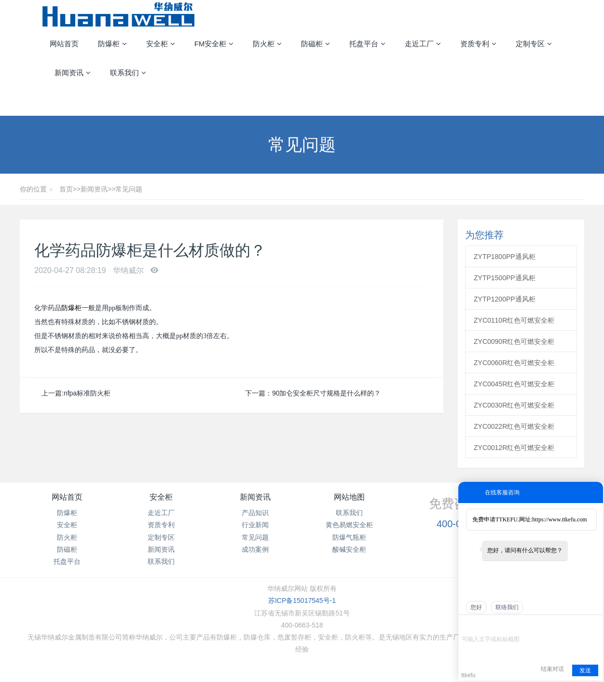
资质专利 (161, 525)
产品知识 (255, 513)
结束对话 (552, 669)
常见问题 (128, 189)
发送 (585, 670)
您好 (476, 607)
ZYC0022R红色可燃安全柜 (514, 426)
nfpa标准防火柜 (87, 393)
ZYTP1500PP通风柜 (504, 278)
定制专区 (161, 537)
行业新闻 (255, 525)
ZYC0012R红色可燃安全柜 (514, 447)
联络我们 (507, 607)
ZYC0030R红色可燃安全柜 (514, 405)
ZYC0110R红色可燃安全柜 (514, 320)
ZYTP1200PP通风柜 (504, 299)
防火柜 (67, 537)
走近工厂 (161, 513)
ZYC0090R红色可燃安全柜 (514, 341)
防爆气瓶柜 (349, 537)
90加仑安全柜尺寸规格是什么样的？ (326, 393)
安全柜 (67, 525)
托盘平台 (67, 561)
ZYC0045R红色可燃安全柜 (514, 384)
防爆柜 (71, 308)
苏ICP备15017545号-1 (302, 600)
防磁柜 (67, 549)
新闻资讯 (94, 189)
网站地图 (349, 497)
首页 (66, 189)
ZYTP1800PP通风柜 (504, 256)
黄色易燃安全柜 (349, 525)
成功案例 (255, 549)
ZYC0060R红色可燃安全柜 (514, 363)
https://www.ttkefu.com (559, 519)
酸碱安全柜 (349, 549)
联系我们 (161, 561)
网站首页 (64, 44)
